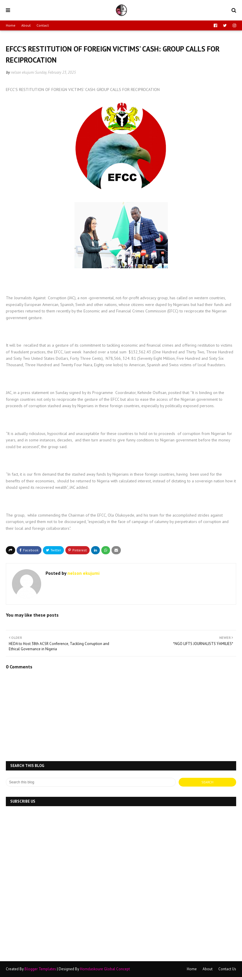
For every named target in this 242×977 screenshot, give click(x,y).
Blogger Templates (40, 968)
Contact (42, 25)
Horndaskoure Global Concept (105, 968)
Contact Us (227, 968)
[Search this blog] (91, 782)
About (26, 25)
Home (10, 25)
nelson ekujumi (22, 72)
